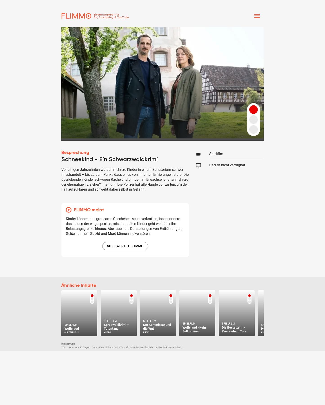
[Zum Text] (79, 313)
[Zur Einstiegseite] (95, 16)
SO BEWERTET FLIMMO (125, 246)
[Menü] (257, 15)
